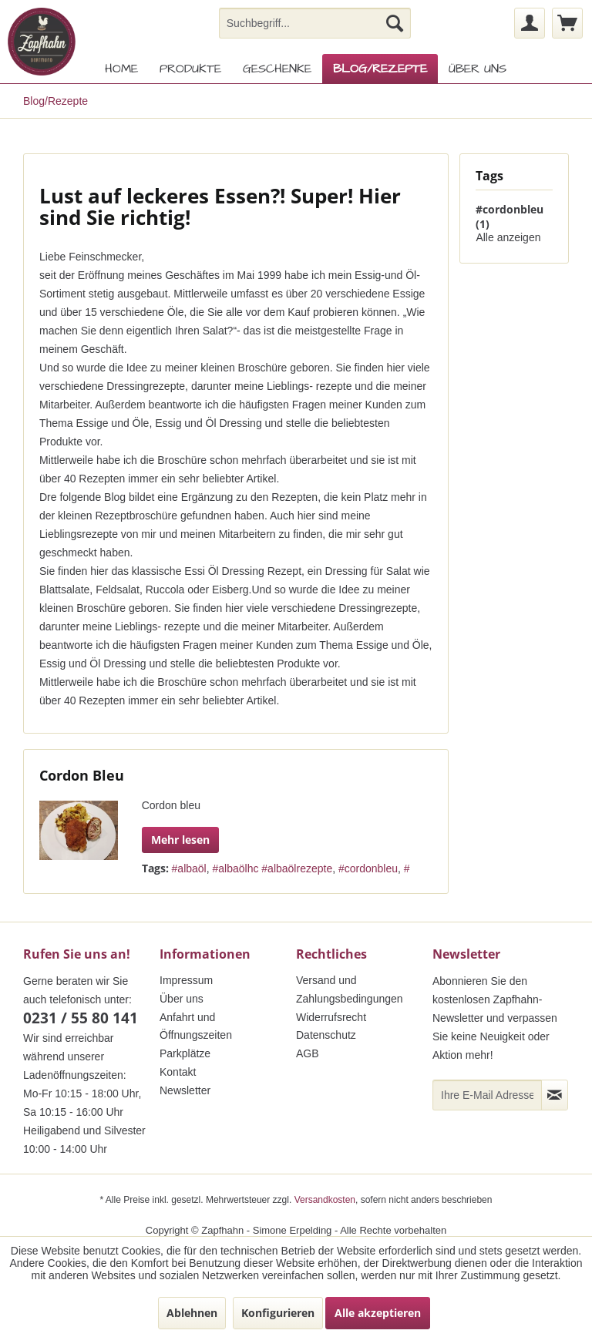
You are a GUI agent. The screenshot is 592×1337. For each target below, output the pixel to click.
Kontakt (178, 1072)
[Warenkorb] (567, 23)
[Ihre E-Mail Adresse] (487, 1095)
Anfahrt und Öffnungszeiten (196, 1026)
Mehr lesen (180, 839)
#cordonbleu (368, 868)
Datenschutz (326, 1035)
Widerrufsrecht (331, 1017)
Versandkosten (324, 1199)
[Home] (121, 68)
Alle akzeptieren (378, 1312)
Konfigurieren (277, 1312)
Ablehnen (191, 1312)
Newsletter (185, 1090)
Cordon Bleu (81, 775)
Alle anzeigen (508, 237)
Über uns (182, 999)
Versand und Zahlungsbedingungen (349, 989)
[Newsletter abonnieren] (554, 1095)
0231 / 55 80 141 (80, 1018)
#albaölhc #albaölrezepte (273, 868)
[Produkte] (190, 68)
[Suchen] (394, 23)
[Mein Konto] (529, 23)
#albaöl (189, 868)
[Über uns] (477, 68)
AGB (307, 1053)
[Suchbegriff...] (315, 23)
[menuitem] (315, 23)
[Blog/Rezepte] (380, 68)
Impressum (186, 980)
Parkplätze (185, 1053)
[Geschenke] (277, 68)
